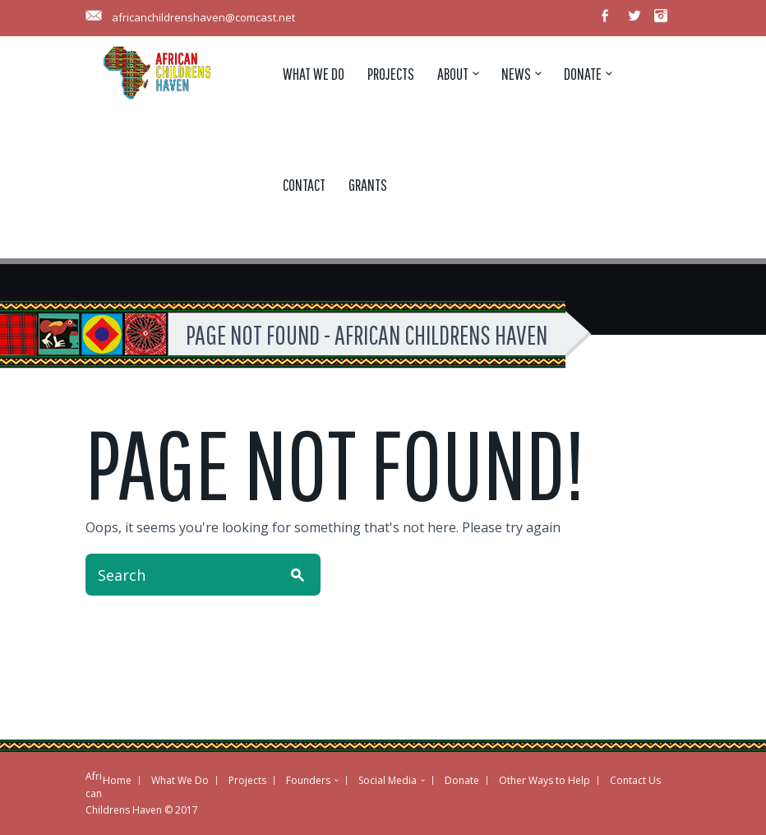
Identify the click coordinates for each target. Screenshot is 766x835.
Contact (304, 184)
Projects (390, 73)
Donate (583, 73)
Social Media (387, 780)
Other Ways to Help (544, 780)
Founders (308, 780)
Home (117, 780)
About (452, 73)
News (516, 73)
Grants (367, 184)
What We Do (313, 73)
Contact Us (635, 780)
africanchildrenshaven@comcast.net (203, 17)
